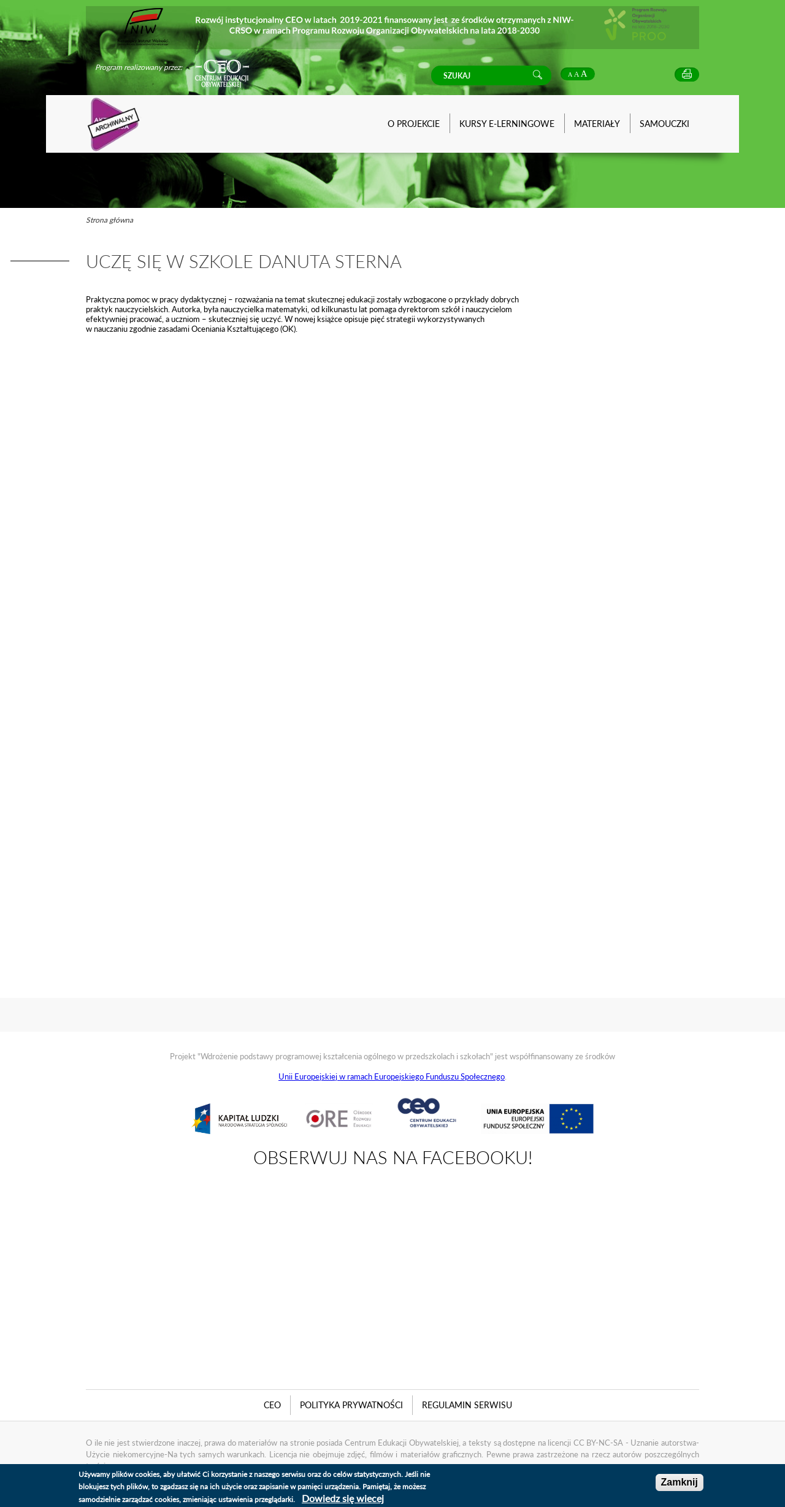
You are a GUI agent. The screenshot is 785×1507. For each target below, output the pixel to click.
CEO (272, 1405)
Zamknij (679, 1482)
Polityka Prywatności (351, 1405)
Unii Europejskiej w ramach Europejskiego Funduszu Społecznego (391, 1076)
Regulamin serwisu (467, 1405)
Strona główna (109, 219)
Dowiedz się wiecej (343, 1498)
